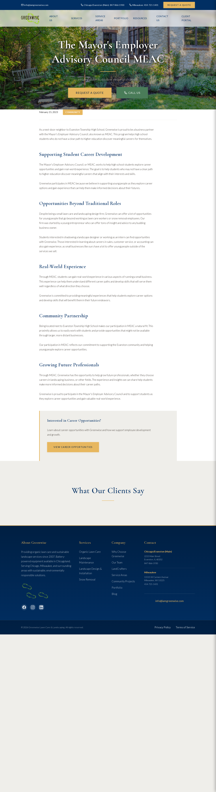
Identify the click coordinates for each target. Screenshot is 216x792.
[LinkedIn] (41, 607)
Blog (114, 593)
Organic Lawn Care (90, 551)
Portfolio (117, 587)
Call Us (132, 92)
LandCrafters (119, 568)
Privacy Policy (163, 627)
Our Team (117, 562)
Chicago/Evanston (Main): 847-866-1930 (102, 5)
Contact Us (163, 18)
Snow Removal (87, 579)
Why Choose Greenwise (119, 554)
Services (84, 18)
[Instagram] (33, 607)
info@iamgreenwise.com (34, 5)
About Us (68, 18)
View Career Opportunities (73, 447)
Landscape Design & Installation (90, 571)
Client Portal (185, 18)
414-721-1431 (151, 584)
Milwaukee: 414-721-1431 (143, 5)
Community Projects (123, 581)
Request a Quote (179, 5)
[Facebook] (24, 607)
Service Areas (104, 18)
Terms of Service (185, 627)
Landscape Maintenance (86, 560)
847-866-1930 (151, 563)
